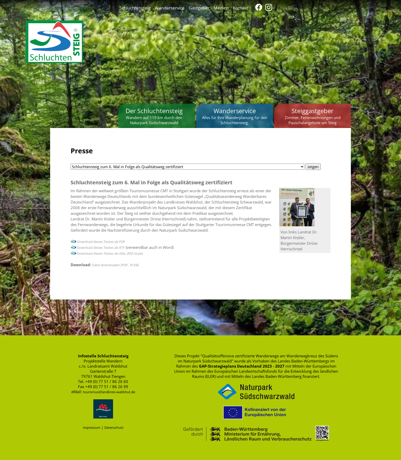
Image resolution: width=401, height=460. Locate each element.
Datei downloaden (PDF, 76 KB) (115, 265)
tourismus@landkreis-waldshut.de (109, 392)
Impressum (91, 427)
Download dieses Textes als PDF (98, 241)
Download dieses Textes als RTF (98, 247)
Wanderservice (170, 8)
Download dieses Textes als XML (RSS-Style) (107, 253)
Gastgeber (199, 8)
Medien (221, 8)
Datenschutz (114, 427)
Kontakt (240, 8)
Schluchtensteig (135, 8)
